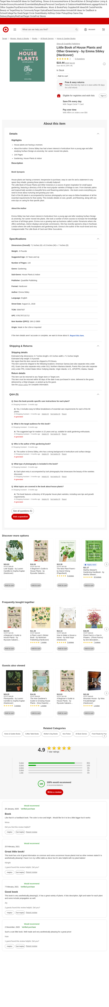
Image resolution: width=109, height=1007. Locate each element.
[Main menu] (15, 29)
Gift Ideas (80, 7)
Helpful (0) (45, 414)
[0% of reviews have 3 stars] (55, 768)
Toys (16, 7)
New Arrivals (67, 10)
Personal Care (52, 4)
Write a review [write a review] (54, 792)
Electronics (23, 7)
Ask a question (20, 517)
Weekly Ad (45, 13)
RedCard (19, 16)
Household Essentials (24, 4)
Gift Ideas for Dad (26, 1)
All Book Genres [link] (81, 734)
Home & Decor (69, 1)
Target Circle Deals (31, 13)
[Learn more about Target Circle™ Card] (82, 103)
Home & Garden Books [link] (12, 734)
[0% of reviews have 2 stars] (55, 770)
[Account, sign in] (90, 29)
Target (4, 38)
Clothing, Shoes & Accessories (48, 1)
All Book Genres (47, 38)
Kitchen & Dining (84, 1)
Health (79, 4)
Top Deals (18, 13)
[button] (90, 564)
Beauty (42, 4)
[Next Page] (106, 564)
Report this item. (77, 336)
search (76, 30)
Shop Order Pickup (59, 13)
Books (34, 38)
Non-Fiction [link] (67, 734)
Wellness (86, 4)
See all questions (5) (22, 511)
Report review (31, 832)
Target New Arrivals (9, 1)
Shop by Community (24, 10)
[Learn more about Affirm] (82, 111)
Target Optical (40, 10)
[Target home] (6, 29)
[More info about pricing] (104, 63)
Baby (36, 4)
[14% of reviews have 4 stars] (55, 765)
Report (64, 414)
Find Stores (40, 16)
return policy (23, 385)
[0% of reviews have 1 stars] (55, 773)
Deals (49, 10)
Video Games (34, 7)
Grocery (10, 4)
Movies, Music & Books (52, 7)
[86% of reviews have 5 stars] (55, 763)
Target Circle (29, 16)
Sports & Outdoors (67, 4)
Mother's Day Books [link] (51, 734)
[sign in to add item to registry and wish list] (103, 96)
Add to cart (63, 76)
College (9, 13)
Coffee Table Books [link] (32, 734)
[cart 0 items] (103, 29)
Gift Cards (89, 7)
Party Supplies (69, 7)
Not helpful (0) (55, 414)
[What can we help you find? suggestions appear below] (50, 29)
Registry (11, 16)
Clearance (57, 10)
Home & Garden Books (66, 38)
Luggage (95, 4)
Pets (96, 7)
